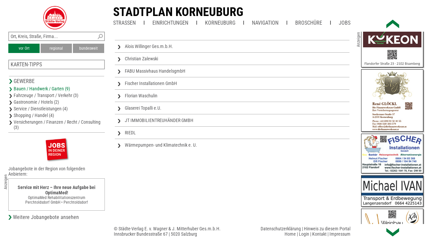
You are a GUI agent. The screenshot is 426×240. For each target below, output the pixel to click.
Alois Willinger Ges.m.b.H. (149, 46)
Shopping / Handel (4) (34, 115)
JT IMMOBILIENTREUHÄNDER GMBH (159, 120)
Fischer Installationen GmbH (151, 83)
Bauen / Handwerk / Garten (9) (42, 88)
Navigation (265, 23)
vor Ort (24, 48)
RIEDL (130, 132)
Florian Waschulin (141, 95)
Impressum (339, 234)
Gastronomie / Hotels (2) (36, 102)
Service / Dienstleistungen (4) (41, 108)
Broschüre (308, 23)
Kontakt (319, 234)
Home (290, 234)
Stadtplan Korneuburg (178, 12)
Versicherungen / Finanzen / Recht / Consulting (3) (57, 124)
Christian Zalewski (141, 58)
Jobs (344, 23)
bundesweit (88, 48)
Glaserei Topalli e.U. (143, 108)
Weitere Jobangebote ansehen (46, 217)
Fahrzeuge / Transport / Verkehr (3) (46, 95)
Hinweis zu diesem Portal (327, 228)
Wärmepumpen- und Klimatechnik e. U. (161, 145)
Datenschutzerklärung (281, 228)
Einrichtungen (170, 23)
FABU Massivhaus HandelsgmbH (155, 71)
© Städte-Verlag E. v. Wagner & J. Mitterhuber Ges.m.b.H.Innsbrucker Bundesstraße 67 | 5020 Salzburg (167, 231)
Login (304, 234)
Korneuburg (220, 23)
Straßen (124, 23)
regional (56, 48)
